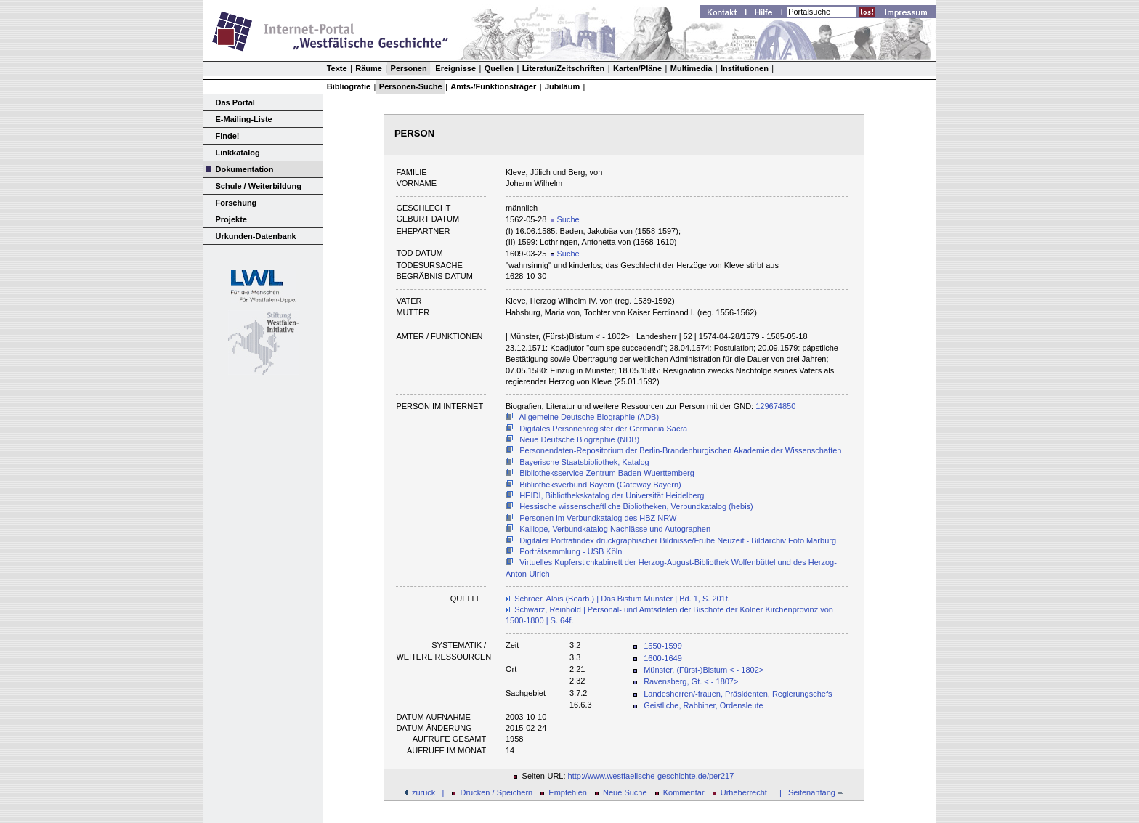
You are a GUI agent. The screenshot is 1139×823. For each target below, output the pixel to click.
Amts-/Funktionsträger (493, 86)
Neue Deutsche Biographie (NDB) (579, 439)
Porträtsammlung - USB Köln (570, 551)
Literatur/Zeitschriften (563, 68)
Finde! (228, 135)
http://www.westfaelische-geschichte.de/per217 (651, 775)
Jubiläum (562, 86)
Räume (368, 68)
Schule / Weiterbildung (258, 186)
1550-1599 (663, 645)
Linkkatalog (238, 152)
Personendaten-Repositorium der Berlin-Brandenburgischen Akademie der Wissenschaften (680, 450)
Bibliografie (349, 86)
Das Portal (235, 102)
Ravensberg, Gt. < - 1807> (691, 681)
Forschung (236, 202)
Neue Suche (625, 792)
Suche (565, 219)
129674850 (775, 406)
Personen (409, 68)
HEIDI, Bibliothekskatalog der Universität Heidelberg (611, 495)
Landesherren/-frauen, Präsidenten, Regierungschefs (738, 693)
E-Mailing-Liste (244, 119)
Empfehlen (567, 792)
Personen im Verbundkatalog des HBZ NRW (597, 518)
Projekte (231, 219)
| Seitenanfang (809, 792)
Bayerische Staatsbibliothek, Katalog (584, 462)
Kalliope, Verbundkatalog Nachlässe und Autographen (614, 528)
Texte (337, 68)
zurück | (428, 792)
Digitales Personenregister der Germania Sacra (603, 428)
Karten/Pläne (637, 68)
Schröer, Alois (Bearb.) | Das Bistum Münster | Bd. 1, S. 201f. (622, 598)
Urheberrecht (744, 792)
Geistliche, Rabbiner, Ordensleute (703, 705)
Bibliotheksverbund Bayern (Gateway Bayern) (600, 484)
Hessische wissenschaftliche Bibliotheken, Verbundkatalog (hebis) (636, 506)
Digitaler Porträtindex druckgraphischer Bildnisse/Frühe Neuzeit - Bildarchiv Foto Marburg (677, 540)
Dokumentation (245, 169)
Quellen (499, 68)
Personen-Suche (410, 86)
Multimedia (691, 68)
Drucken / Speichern (497, 792)
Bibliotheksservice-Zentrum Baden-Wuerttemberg (606, 473)
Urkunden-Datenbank (256, 236)
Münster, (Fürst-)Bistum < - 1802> (703, 669)
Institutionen (745, 68)
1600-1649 (663, 658)
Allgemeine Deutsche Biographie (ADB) (589, 417)
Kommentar (684, 792)
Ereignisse (455, 68)
